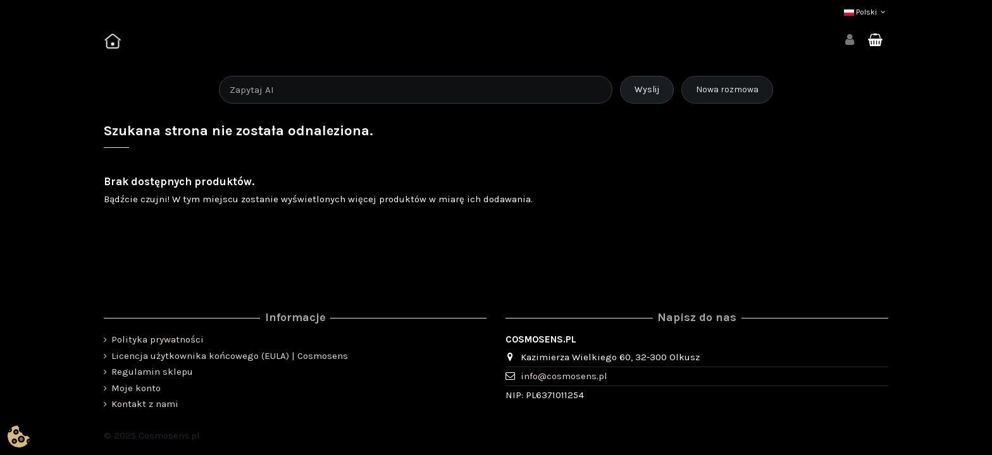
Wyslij (647, 89)
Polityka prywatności (157, 339)
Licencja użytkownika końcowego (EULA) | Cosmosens (229, 355)
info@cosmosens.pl (564, 376)
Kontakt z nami (144, 404)
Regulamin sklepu (152, 371)
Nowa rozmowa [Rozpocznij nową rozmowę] (727, 89)
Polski (866, 12)
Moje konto (136, 388)
